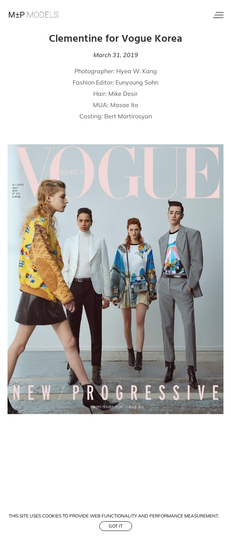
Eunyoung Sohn (137, 82)
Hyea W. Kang (136, 71)
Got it (116, 526)
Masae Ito (124, 105)
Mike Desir (123, 93)
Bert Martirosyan (128, 116)
